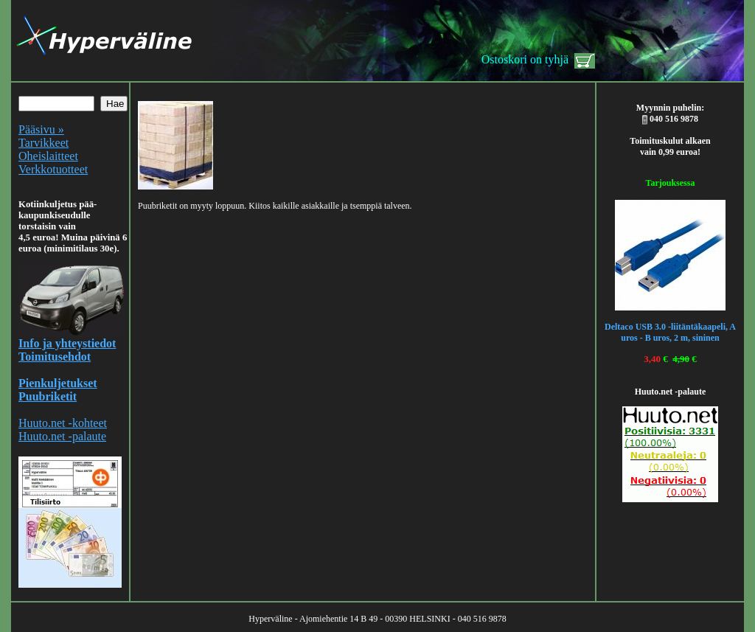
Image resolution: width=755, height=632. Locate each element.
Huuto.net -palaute (62, 436)
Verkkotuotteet (53, 169)
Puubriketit (47, 396)
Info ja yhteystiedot (67, 343)
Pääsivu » (41, 129)
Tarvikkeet (43, 142)
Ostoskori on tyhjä (524, 59)
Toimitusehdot (54, 356)
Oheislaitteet (48, 156)
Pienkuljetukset (57, 383)
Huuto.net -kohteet (62, 423)
